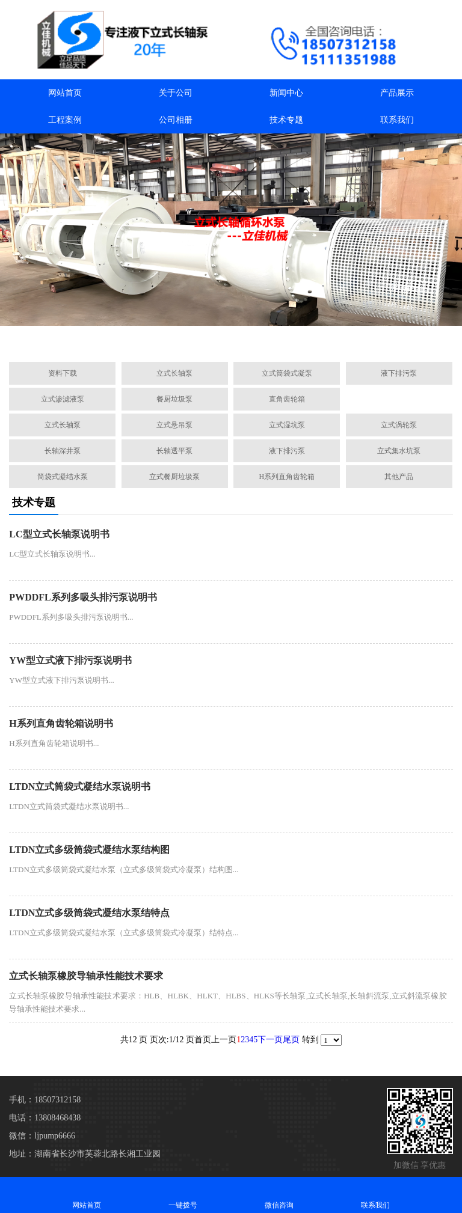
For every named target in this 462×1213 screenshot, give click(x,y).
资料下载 (62, 373)
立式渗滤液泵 (62, 399)
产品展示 (397, 92)
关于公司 (175, 92)
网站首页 (65, 92)
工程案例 (65, 119)
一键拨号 (183, 1194)
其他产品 (398, 476)
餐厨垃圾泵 (174, 399)
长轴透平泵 (174, 451)
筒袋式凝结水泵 (62, 476)
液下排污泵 (399, 373)
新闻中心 (286, 92)
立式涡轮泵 (399, 425)
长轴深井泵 (63, 451)
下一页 (270, 1039)
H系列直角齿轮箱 (287, 476)
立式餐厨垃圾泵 (174, 476)
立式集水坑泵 (398, 451)
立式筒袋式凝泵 (287, 373)
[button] (173, 339)
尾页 (291, 1039)
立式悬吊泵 (174, 425)
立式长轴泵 (174, 373)
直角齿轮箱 (287, 399)
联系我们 (397, 119)
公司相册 (175, 119)
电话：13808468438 (45, 1117)
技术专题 (286, 119)
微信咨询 (279, 1194)
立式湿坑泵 (287, 425)
